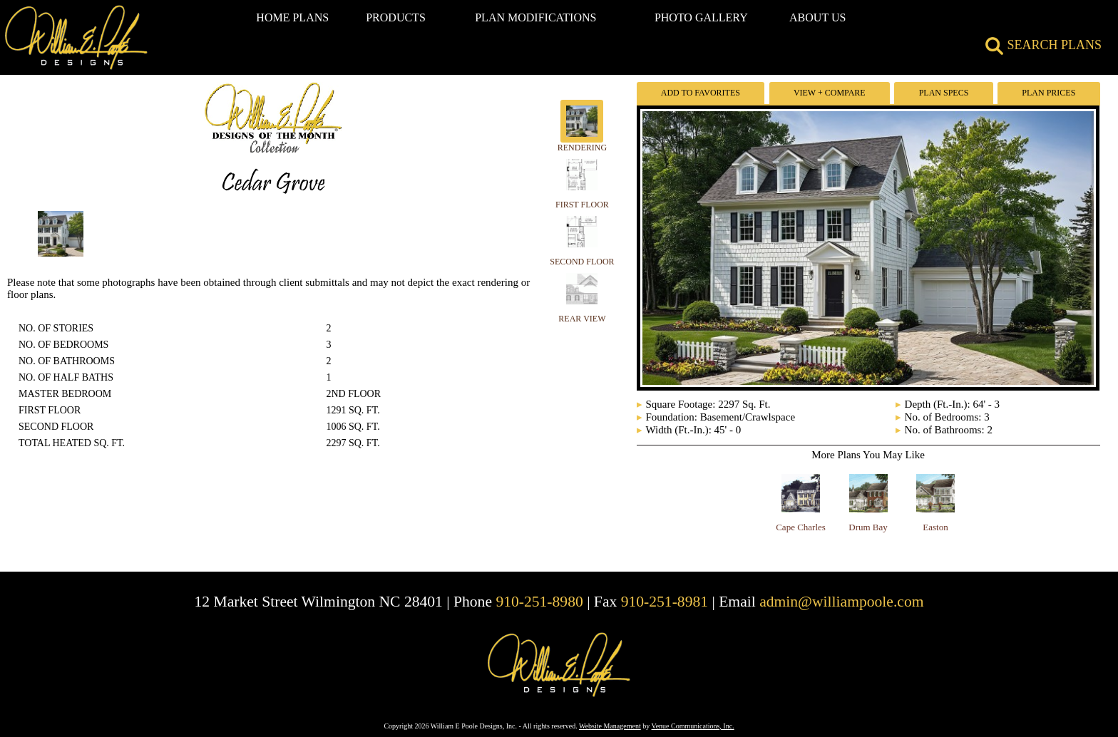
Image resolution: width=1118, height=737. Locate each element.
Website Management (610, 726)
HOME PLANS (292, 17)
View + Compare (830, 93)
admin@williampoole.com (841, 601)
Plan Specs (944, 93)
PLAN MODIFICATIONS (535, 17)
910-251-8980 (539, 601)
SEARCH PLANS (1043, 45)
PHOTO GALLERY (701, 17)
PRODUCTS (396, 17)
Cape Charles (801, 527)
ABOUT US (817, 17)
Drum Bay (868, 527)
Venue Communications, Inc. (693, 726)
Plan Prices (1048, 93)
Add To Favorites (700, 93)
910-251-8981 (664, 601)
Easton (935, 527)
